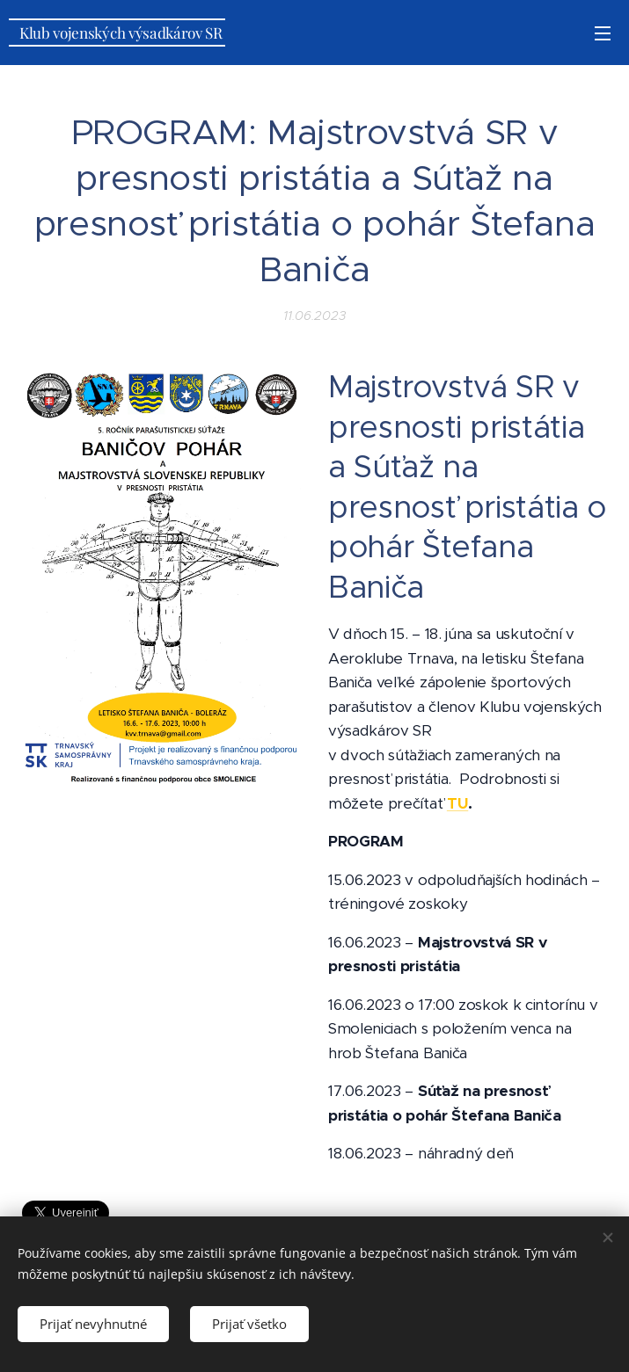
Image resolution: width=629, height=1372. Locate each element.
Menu (603, 33)
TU (456, 803)
